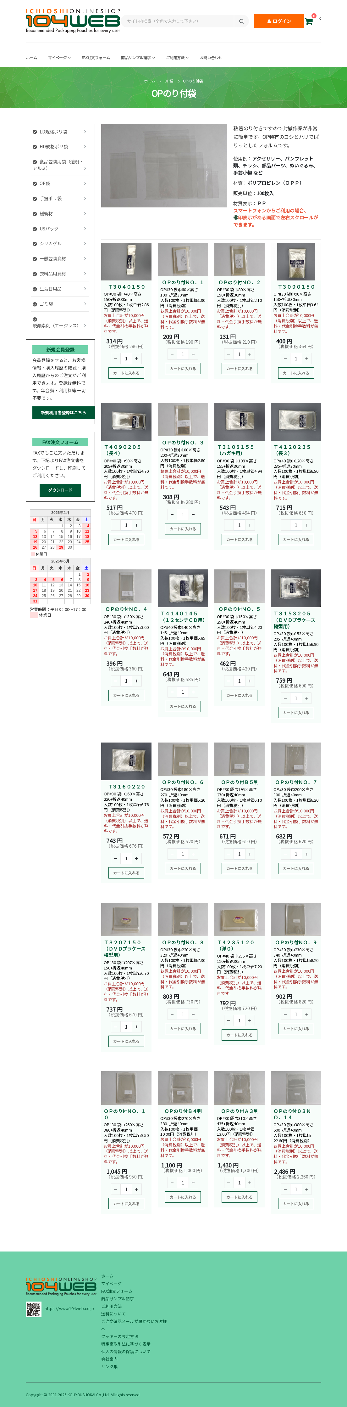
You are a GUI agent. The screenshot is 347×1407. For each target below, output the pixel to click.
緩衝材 (43, 213)
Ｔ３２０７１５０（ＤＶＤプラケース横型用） (125, 948)
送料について (113, 1314)
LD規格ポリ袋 (50, 131)
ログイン (279, 21)
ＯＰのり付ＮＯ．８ (183, 942)
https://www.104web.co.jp (69, 1308)
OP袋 (169, 80)
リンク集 (109, 1367)
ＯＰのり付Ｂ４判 (183, 1111)
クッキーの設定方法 (119, 1336)
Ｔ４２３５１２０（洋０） (235, 945)
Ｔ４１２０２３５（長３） (292, 450)
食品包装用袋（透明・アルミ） (58, 164)
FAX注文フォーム (96, 57)
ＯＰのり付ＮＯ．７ (296, 782)
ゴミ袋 (43, 304)
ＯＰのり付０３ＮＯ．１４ (292, 1114)
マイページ (57, 57)
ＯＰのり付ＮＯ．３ (183, 442)
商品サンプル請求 (136, 57)
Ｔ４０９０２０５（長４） (122, 450)
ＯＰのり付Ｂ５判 (239, 782)
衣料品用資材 (49, 273)
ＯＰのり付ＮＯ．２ (239, 282)
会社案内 (109, 1359)
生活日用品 (47, 288)
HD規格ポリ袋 (50, 146)
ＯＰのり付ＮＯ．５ (239, 609)
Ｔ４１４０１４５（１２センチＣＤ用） (183, 616)
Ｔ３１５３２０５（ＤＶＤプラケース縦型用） (294, 620)
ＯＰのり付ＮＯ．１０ (125, 1114)
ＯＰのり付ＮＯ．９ (296, 942)
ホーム (31, 57)
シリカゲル (47, 243)
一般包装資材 (49, 258)
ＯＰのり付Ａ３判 (239, 1111)
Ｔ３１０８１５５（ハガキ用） (235, 450)
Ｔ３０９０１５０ (296, 286)
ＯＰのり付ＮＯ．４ (126, 609)
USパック (45, 228)
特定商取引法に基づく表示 (126, 1344)
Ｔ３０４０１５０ (126, 286)
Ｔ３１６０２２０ (126, 786)
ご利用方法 (175, 57)
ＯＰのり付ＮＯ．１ (183, 282)
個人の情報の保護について (126, 1351)
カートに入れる (126, 373)
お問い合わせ (211, 57)
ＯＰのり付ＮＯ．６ (183, 782)
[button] (308, 22)
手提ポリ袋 (47, 198)
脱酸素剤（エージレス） (57, 323)
